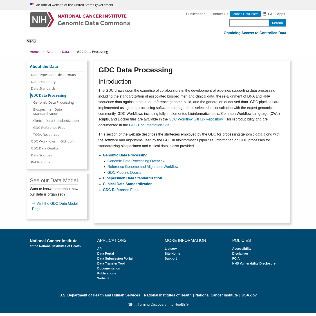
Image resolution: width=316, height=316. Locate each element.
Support (237, 44)
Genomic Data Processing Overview (136, 164)
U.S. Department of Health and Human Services (99, 298)
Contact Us (219, 14)
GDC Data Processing (48, 98)
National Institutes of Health (168, 298)
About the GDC (43, 44)
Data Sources (41, 158)
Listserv (171, 252)
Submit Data (173, 44)
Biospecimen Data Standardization (47, 114)
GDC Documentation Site (149, 128)
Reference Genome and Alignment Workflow (143, 170)
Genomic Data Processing (53, 105)
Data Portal (105, 256)
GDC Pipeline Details (124, 176)
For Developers (207, 44)
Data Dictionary (43, 84)
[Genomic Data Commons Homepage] (80, 19)
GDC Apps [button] (276, 14)
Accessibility (242, 252)
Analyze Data (111, 44)
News (258, 44)
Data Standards (43, 91)
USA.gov (249, 298)
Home (34, 55)
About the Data (78, 44)
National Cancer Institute (216, 298)
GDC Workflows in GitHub (53, 144)
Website (103, 281)
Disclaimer (240, 256)
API (100, 252)
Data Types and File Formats (53, 78)
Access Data (143, 44)
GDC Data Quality (45, 151)
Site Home (172, 256)
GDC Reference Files (49, 131)
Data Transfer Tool (111, 266)
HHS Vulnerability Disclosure (254, 266)
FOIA (236, 261)
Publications (195, 14)
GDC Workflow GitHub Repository (197, 123)
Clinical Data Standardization (56, 124)
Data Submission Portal (115, 261)
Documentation (108, 271)
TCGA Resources (46, 137)
